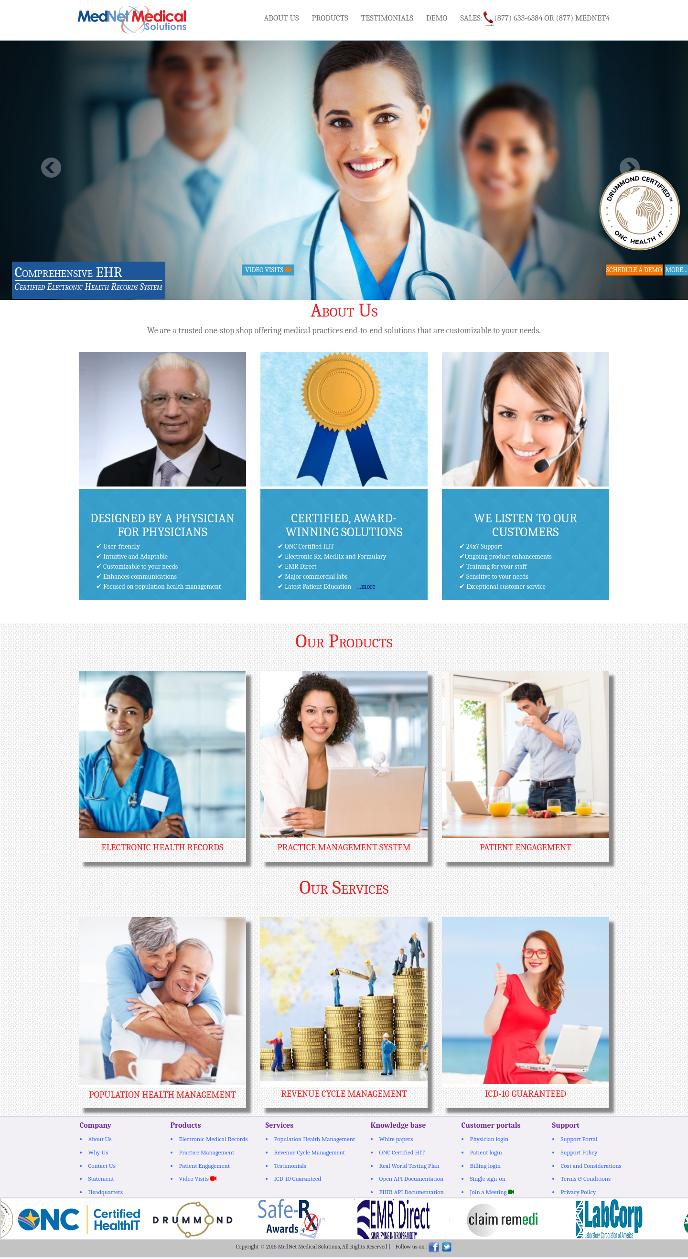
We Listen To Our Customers (526, 525)
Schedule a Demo (634, 270)
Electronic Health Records (162, 848)
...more (366, 586)
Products (330, 17)
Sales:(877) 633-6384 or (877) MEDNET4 (535, 18)
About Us (281, 17)
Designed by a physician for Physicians (162, 525)
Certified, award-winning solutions (344, 525)
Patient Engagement (525, 848)
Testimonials (387, 17)
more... (676, 270)
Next (629, 168)
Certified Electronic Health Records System (88, 286)
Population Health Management (162, 1095)
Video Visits (267, 270)
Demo (437, 17)
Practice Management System (343, 848)
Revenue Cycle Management (344, 1094)
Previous (51, 168)
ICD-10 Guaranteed (525, 1094)
